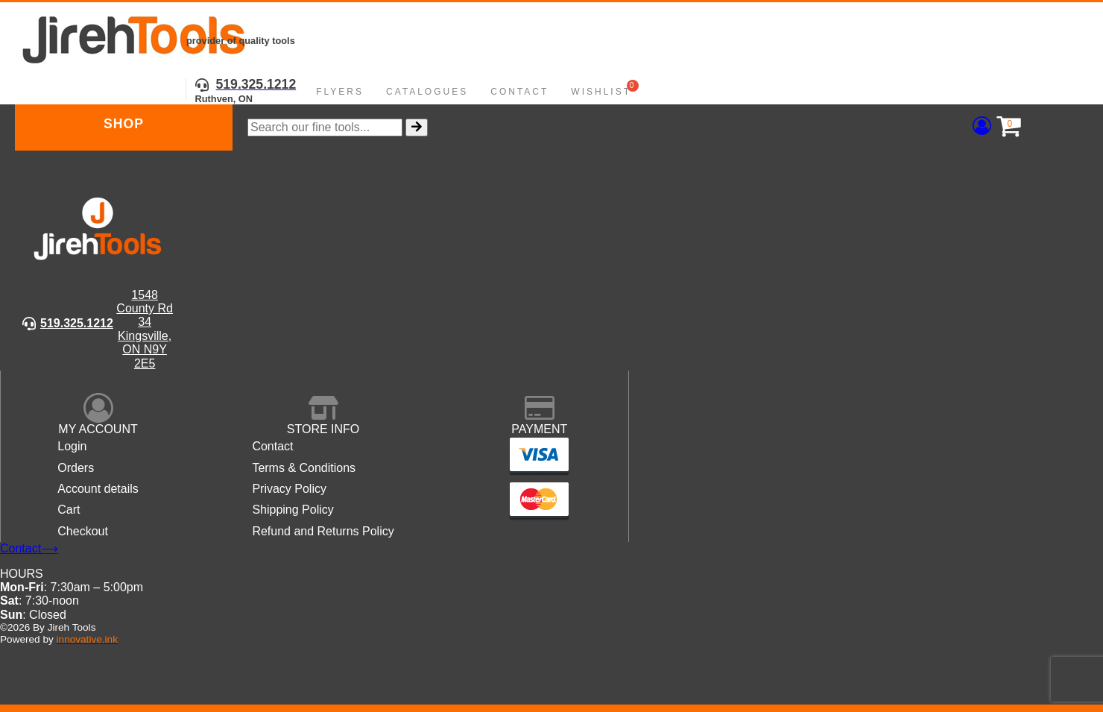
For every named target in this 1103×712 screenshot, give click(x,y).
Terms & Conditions (303, 467)
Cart (68, 509)
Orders (75, 467)
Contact (519, 92)
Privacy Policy (289, 488)
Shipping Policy (292, 509)
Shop (124, 123)
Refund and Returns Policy (323, 531)
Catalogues (427, 92)
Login (71, 446)
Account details (98, 488)
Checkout (82, 531)
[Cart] (1005, 127)
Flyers (340, 92)
